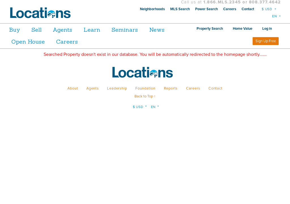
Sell (40, 29)
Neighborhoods (152, 9)
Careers (229, 9)
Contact (248, 9)
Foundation (145, 88)
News (19, 41)
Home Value (266, 28)
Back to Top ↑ (145, 96)
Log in (235, 41)
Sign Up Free (265, 41)
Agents (70, 29)
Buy (14, 29)
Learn (104, 29)
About (72, 88)
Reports (171, 88)
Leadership (117, 88)
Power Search (206, 9)
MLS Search (180, 9)
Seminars (141, 29)
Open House (58, 41)
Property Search (234, 28)
